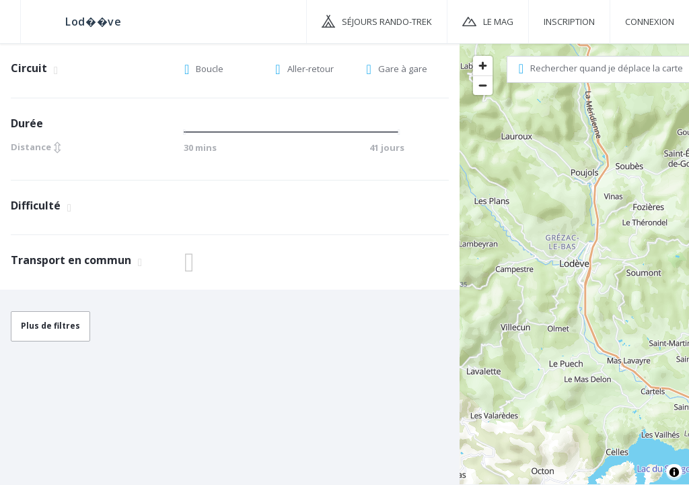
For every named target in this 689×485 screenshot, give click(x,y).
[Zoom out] (483, 85)
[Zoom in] (483, 65)
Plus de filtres (50, 325)
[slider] (188, 132)
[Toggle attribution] (674, 472)
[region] (574, 263)
